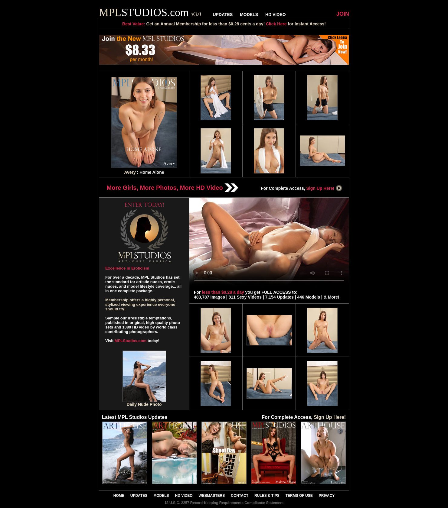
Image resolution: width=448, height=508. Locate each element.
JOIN (342, 14)
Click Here (276, 23)
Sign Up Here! (324, 188)
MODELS (249, 14)
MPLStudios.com (130, 340)
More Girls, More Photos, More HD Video (173, 187)
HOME (118, 495)
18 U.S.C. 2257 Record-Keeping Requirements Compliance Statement (223, 503)
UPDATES (223, 14)
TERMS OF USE (299, 495)
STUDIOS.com (150, 12)
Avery (130, 172)
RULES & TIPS (267, 495)
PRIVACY (327, 495)
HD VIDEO (275, 14)
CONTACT (239, 495)
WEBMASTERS (212, 495)
